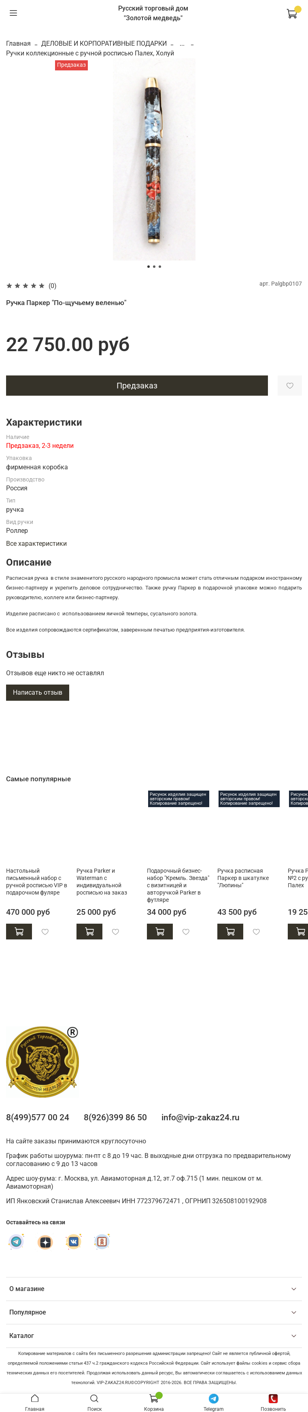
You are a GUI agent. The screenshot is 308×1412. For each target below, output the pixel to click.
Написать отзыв (37, 692)
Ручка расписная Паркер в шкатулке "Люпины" (243, 877)
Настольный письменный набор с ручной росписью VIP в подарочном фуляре (36, 881)
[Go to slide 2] (154, 266)
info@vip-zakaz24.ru (200, 1117)
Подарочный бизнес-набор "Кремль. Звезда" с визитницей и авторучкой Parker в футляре (178, 885)
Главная (18, 43)
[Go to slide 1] (148, 266)
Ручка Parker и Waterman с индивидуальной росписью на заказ (101, 881)
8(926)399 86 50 (115, 1117)
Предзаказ (137, 385)
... (182, 43)
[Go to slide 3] (160, 266)
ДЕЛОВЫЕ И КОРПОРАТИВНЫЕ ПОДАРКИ (104, 43)
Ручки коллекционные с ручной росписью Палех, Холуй (90, 53)
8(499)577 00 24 (37, 1117)
